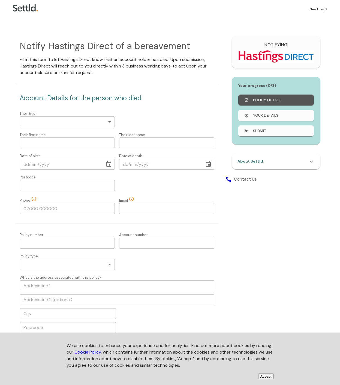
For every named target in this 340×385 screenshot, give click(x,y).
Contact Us (245, 179)
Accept (266, 376)
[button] (276, 161)
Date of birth (30, 156)
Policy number (31, 235)
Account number (133, 235)
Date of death (130, 156)
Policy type (29, 256)
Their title (27, 113)
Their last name (132, 135)
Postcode (28, 177)
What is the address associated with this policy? (60, 277)
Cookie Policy (87, 352)
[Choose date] (108, 164)
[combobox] (67, 121)
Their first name (33, 135)
